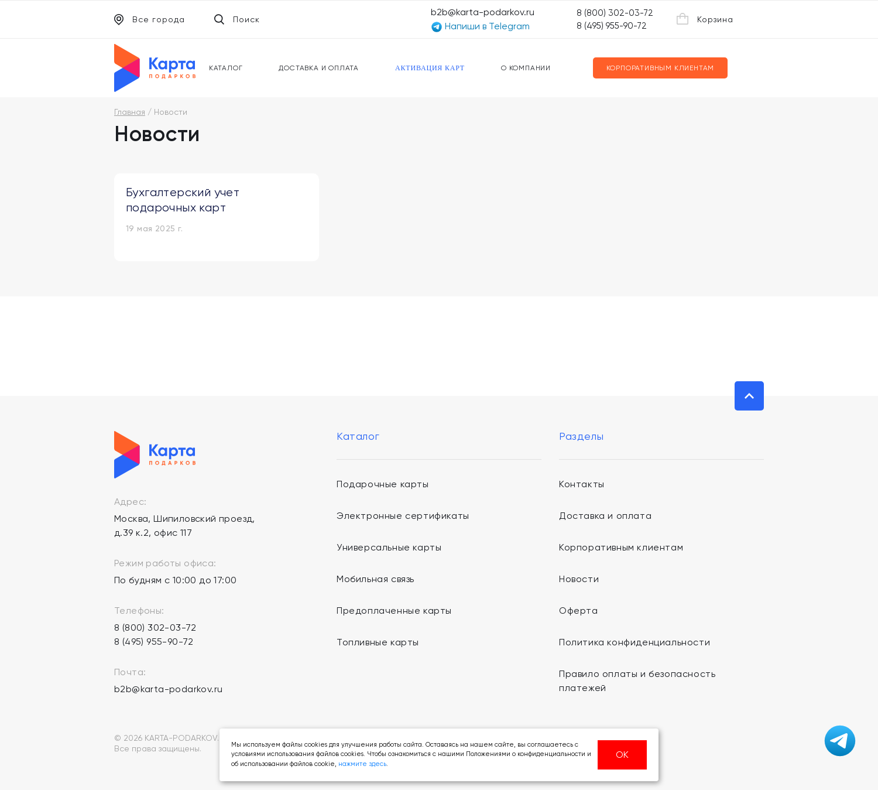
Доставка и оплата (319, 68)
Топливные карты (378, 642)
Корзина (705, 19)
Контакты (582, 484)
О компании (526, 68)
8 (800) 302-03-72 (615, 13)
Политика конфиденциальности (634, 642)
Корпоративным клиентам (660, 68)
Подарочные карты (383, 484)
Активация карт (430, 68)
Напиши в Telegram (480, 26)
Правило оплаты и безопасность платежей (637, 680)
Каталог (226, 68)
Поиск (237, 19)
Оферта (578, 610)
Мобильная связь (375, 578)
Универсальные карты (389, 547)
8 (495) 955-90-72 (612, 25)
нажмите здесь (362, 764)
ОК (622, 754)
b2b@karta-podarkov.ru (482, 12)
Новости (579, 578)
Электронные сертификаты (403, 515)
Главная (129, 112)
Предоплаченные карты (394, 610)
